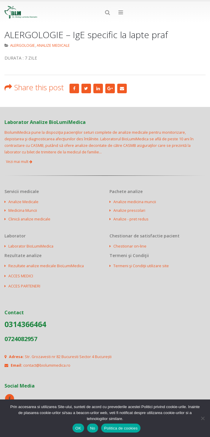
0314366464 (25, 324)
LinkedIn (98, 88)
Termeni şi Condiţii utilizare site (141, 265)
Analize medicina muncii (134, 201)
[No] (203, 418)
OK (78, 428)
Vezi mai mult (19, 161)
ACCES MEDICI (20, 276)
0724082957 (20, 339)
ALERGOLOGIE (22, 45)
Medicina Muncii (22, 210)
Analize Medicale (23, 201)
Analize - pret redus (131, 219)
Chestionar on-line (129, 246)
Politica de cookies (121, 428)
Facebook (74, 88)
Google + (110, 88)
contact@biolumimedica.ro (46, 365)
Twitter (86, 88)
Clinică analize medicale (29, 219)
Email (122, 88)
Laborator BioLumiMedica (30, 246)
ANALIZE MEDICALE (53, 45)
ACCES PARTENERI (24, 286)
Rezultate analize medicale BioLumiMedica (46, 265)
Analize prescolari (129, 210)
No (92, 428)
